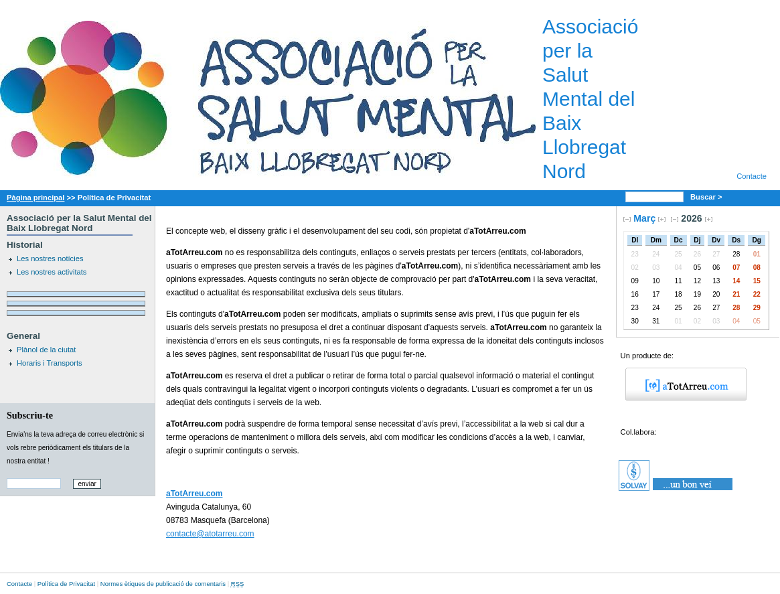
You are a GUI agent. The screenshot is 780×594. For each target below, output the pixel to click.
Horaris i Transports (49, 363)
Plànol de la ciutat (46, 350)
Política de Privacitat (66, 583)
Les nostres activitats (51, 272)
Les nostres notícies (50, 258)
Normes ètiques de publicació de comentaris (163, 583)
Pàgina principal (35, 198)
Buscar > (707, 197)
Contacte (751, 176)
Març (644, 218)
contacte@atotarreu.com (210, 533)
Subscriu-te (30, 415)
